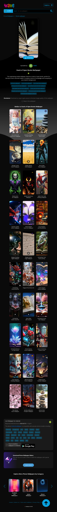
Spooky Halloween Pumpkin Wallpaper (28, 410)
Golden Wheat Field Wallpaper (28, 166)
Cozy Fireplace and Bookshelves (42, 227)
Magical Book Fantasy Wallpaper (41, 380)
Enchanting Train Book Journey (42, 258)
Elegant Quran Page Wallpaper (28, 258)
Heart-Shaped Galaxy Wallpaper (42, 288)
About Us (16, 502)
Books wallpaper (20, 16)
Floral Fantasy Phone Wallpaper (28, 349)
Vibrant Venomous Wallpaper (28, 196)
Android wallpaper (16, 426)
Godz (33, 65)
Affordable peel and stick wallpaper (20, 88)
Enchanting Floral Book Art (15, 288)
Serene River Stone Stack (42, 410)
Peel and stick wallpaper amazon (28, 93)
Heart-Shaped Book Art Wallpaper (28, 227)
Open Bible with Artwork (28, 319)
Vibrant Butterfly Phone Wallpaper (28, 380)
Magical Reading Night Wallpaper (15, 258)
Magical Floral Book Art (28, 288)
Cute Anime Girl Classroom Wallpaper (15, 135)
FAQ (42, 502)
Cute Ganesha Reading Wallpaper (15, 380)
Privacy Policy (36, 502)
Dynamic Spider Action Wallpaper (15, 227)
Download (28, 58)
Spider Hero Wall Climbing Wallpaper (41, 196)
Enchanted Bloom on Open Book (15, 349)
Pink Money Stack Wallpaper (15, 410)
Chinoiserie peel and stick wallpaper (37, 91)
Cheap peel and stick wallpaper (19, 86)
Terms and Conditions (25, 502)
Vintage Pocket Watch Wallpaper (15, 166)
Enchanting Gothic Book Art (15, 319)
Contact (11, 502)
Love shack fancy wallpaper (40, 83)
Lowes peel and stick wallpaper (38, 88)
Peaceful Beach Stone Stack (42, 135)
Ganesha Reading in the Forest (28, 135)
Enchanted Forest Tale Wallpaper (42, 319)
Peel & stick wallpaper (27, 83)
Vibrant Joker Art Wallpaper (15, 196)
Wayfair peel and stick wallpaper (19, 91)
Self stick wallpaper (15, 83)
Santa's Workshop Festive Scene (41, 349)
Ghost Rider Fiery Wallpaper (41, 166)
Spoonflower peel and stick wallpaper (36, 86)
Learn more (28, 465)
